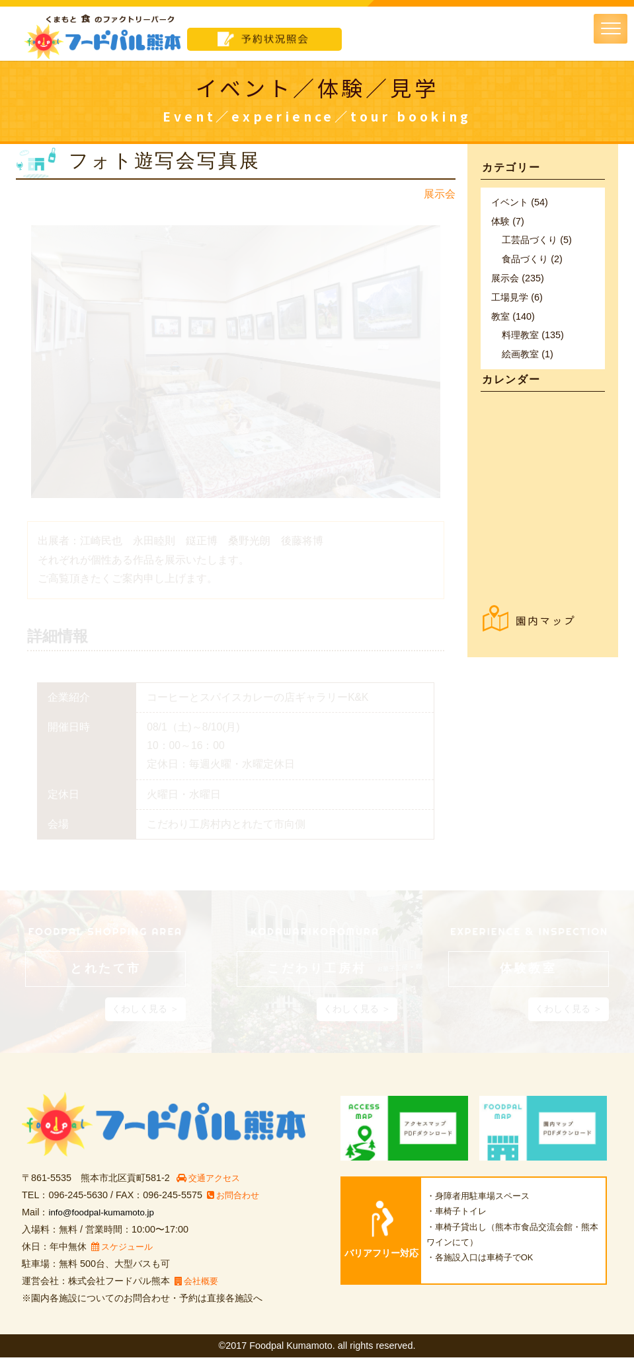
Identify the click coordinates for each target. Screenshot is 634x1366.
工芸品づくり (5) (537, 239)
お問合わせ (235, 1203)
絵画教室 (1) (527, 354)
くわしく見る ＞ (145, 1017)
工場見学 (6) (517, 297)
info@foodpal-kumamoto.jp (105, 1220)
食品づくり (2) (532, 259)
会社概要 (198, 1289)
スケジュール (124, 1255)
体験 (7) (507, 221)
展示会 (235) (517, 278)
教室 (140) (513, 316)
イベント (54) (519, 202)
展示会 (440, 193)
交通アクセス (211, 1186)
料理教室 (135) (533, 335)
